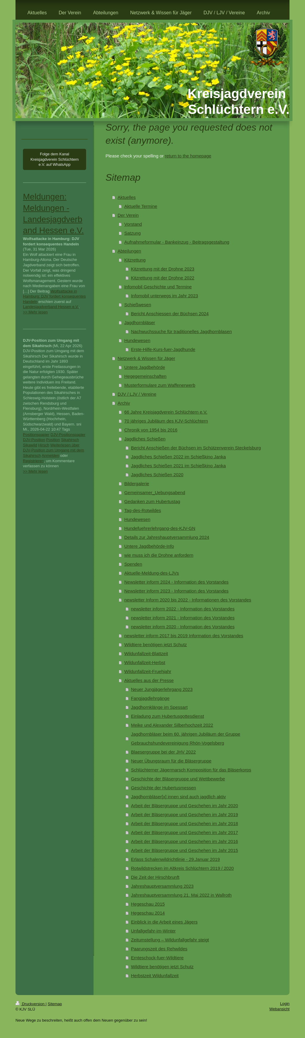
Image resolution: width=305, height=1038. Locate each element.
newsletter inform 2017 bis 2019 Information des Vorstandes (183, 635)
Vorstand (133, 224)
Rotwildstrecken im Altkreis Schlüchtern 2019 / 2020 (182, 868)
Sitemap (55, 1004)
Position (53, 439)
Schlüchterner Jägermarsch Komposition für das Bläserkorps (191, 769)
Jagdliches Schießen (144, 438)
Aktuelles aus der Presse (149, 680)
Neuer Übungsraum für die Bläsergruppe (171, 760)
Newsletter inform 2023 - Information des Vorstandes (176, 590)
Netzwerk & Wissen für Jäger (146, 358)
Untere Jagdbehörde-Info (149, 546)
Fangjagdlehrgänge (150, 698)
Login (285, 1003)
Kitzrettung (135, 259)
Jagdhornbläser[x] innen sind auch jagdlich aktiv (178, 796)
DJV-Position (34, 439)
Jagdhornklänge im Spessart (159, 707)
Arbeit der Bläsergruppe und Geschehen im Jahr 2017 (184, 832)
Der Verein (128, 215)
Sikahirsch (70, 439)
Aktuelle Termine (140, 206)
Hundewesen (137, 340)
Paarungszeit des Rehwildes (159, 948)
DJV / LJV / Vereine (137, 394)
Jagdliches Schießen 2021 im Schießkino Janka (178, 465)
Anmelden (50, 455)
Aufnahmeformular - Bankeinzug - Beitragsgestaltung (176, 242)
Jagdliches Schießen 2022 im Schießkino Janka (178, 456)
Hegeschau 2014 (148, 912)
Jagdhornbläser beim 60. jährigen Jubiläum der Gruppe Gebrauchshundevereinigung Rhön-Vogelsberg (185, 738)
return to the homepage (188, 155)
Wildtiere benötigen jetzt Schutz (155, 644)
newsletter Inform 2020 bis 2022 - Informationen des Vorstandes (187, 599)
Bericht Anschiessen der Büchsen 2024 (170, 313)
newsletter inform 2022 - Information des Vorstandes (183, 608)
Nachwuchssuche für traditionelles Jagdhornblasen (181, 331)
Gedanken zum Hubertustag (152, 501)
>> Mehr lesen (35, 312)
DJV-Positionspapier (68, 434)
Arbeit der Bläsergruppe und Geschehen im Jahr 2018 (184, 823)
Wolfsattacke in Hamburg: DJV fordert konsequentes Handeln (54, 296)
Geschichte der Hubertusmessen (163, 787)
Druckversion (30, 1004)
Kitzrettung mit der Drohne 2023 (162, 268)
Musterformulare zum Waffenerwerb (159, 385)
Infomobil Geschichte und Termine (158, 286)
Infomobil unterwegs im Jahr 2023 (164, 295)
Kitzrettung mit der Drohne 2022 (162, 277)
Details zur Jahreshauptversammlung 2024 (166, 537)
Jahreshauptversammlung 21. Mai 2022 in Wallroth (181, 895)
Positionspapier (36, 434)
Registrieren (33, 461)
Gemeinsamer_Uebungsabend (154, 492)
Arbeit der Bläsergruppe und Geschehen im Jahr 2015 (184, 850)
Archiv (124, 403)
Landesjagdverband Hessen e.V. (51, 306)
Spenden (133, 564)
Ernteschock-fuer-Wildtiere (157, 957)
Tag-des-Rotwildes (142, 510)
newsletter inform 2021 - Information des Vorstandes (183, 617)
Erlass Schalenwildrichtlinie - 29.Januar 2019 (175, 859)
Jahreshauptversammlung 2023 (162, 886)
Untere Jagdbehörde (144, 367)
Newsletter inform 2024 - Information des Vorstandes (176, 581)
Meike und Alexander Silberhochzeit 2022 (172, 725)
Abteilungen (129, 250)
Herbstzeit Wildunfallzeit (155, 975)
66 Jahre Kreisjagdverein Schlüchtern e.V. (165, 411)
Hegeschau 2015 (148, 903)
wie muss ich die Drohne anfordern (158, 555)
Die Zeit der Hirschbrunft (155, 877)
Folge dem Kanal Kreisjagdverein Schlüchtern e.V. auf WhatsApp (54, 159)
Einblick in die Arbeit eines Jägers (164, 921)
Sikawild (30, 445)
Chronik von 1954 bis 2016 (150, 429)
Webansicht (279, 1009)
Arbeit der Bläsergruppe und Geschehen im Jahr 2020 (184, 805)
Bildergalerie (136, 483)
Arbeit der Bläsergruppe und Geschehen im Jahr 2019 (184, 814)
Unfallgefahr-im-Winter (153, 930)
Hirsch (43, 445)
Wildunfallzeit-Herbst (144, 662)
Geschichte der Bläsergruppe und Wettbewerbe (178, 778)
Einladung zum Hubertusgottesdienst (167, 716)
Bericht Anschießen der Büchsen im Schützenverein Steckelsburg (196, 447)
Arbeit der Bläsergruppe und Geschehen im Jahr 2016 (184, 841)
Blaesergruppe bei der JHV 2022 (163, 751)
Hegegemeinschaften (145, 376)
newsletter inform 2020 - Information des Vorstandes (183, 626)
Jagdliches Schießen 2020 (157, 474)
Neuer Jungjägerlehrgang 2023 (162, 689)
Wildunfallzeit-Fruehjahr (147, 671)
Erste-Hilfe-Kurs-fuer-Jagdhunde (163, 349)
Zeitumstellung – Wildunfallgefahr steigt (170, 939)
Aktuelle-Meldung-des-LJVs (151, 573)
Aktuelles (127, 197)
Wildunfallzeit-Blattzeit (146, 653)
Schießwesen (137, 304)
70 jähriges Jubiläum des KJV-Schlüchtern (166, 420)
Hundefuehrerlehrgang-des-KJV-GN (159, 528)
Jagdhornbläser (139, 322)
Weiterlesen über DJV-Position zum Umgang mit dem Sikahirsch (53, 450)
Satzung (132, 233)
